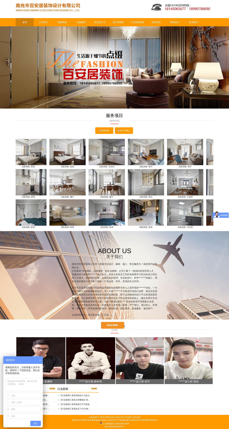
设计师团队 (118, 22)
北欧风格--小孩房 (185, 197)
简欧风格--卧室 (68, 227)
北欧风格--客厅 (146, 166)
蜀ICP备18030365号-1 (114, 427)
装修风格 (62, 22)
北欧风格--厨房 (29, 197)
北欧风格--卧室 (29, 166)
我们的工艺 (100, 22)
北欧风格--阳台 (146, 197)
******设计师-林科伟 (90, 381)
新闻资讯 (174, 22)
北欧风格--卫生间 (107, 166)
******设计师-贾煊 (189, 381)
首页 (24, 22)
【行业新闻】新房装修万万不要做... (75, 404)
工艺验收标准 (137, 22)
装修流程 (156, 22)
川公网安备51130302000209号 (115, 424)
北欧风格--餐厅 (68, 197)
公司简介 (43, 22)
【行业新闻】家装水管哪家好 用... (74, 400)
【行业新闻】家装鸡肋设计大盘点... (75, 395)
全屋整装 (81, 22)
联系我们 (193, 22)
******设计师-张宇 (140, 381)
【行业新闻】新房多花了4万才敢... (75, 409)
